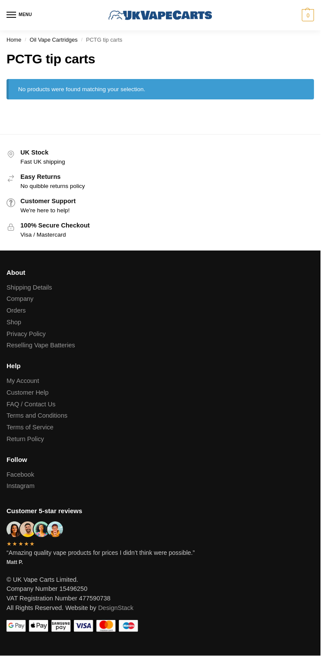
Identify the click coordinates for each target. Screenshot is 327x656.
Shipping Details (29, 287)
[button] (307, 15)
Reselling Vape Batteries (41, 345)
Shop (14, 322)
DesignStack (115, 607)
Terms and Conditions (37, 415)
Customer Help (28, 392)
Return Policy (25, 438)
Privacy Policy (26, 333)
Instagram (20, 485)
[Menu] (20, 15)
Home (14, 39)
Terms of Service (30, 427)
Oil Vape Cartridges (53, 39)
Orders (16, 310)
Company (20, 298)
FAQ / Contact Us (31, 404)
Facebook (20, 474)
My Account (23, 380)
